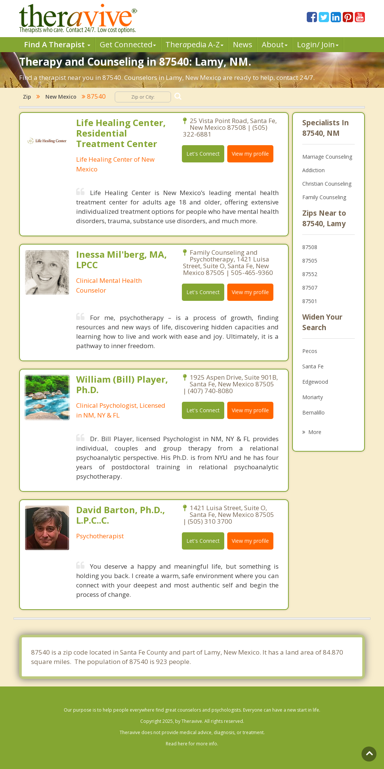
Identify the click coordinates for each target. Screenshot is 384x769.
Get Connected (128, 44)
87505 (309, 260)
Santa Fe (313, 366)
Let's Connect (203, 153)
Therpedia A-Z (194, 44)
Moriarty (312, 397)
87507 (309, 287)
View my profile (250, 153)
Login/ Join (318, 44)
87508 (309, 247)
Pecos (309, 350)
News (242, 44)
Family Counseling (324, 197)
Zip (27, 96)
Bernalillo (313, 412)
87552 (309, 274)
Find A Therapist (57, 44)
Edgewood (315, 381)
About (275, 44)
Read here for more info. (192, 743)
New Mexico (60, 96)
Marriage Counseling (327, 156)
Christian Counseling (326, 183)
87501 (309, 301)
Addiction (313, 170)
